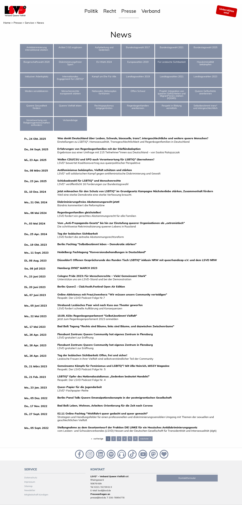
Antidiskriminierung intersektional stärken (36, 48)
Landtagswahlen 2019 (138, 76)
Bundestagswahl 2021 (171, 47)
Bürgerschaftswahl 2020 (36, 61)
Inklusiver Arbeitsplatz (36, 76)
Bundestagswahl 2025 (205, 47)
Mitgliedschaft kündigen (36, 494)
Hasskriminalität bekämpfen (205, 63)
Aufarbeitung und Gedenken (104, 48)
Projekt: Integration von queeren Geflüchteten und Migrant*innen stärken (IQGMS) (171, 95)
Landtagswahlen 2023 (205, 76)
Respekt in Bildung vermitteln (172, 106)
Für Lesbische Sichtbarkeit (172, 61)
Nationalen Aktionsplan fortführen (104, 92)
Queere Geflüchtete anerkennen (205, 92)
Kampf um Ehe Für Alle (104, 76)
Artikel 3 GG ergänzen (70, 47)
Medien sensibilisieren (36, 91)
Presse (128, 11)
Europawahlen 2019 (137, 61)
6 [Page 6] (135, 438)
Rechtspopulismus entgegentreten (104, 106)
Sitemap (28, 486)
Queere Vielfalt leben (70, 105)
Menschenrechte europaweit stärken (70, 92)
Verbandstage (70, 120)
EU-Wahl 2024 (104, 61)
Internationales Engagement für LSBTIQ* (70, 77)
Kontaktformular (187, 478)
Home (7, 22)
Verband (150, 11)
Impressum (29, 482)
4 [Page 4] (124, 438)
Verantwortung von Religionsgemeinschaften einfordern (36, 122)
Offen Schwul (138, 91)
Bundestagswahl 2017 (138, 47)
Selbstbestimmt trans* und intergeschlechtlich (205, 106)
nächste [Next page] (146, 438)
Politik (91, 11)
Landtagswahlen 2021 (171, 76)
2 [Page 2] (113, 438)
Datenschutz (30, 477)
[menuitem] (91, 11)
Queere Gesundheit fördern (36, 106)
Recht (109, 11)
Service (29, 22)
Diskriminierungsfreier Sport (70, 63)
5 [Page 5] (130, 438)
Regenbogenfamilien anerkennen (138, 106)
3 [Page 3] (119, 438)
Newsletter (29, 490)
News (40, 22)
